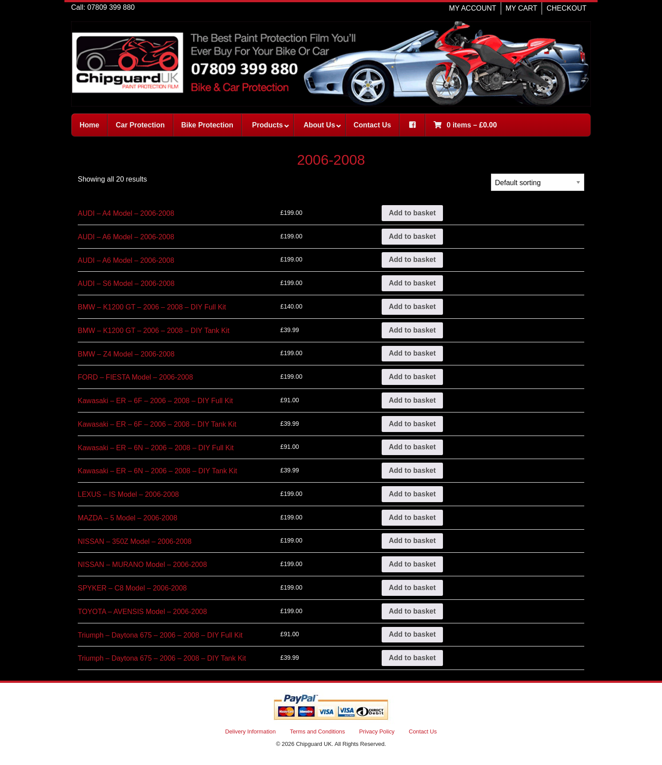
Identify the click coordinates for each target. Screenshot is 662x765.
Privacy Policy (377, 731)
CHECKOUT (566, 8)
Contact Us (423, 731)
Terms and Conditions (317, 731)
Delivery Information (250, 731)
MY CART (521, 8)
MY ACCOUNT (472, 8)
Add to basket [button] (412, 213)
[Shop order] (537, 182)
